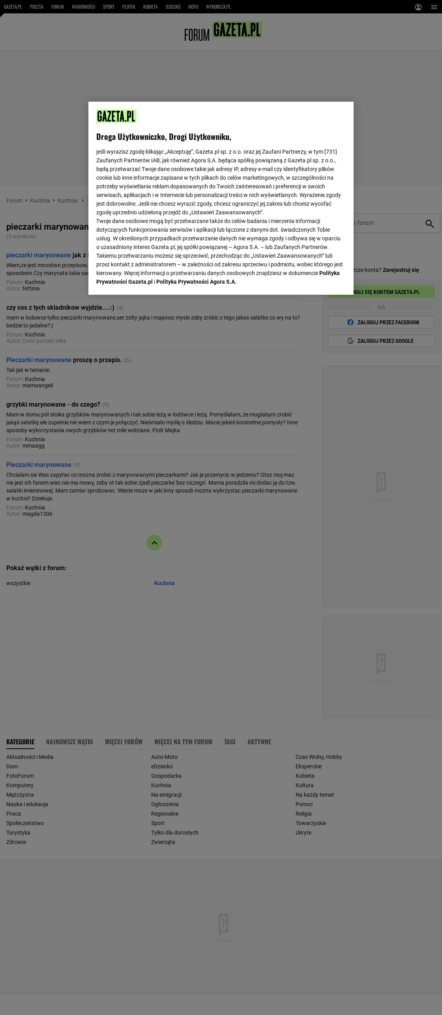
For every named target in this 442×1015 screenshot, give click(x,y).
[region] (221, 197)
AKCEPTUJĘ (319, 279)
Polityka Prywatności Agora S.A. (196, 190)
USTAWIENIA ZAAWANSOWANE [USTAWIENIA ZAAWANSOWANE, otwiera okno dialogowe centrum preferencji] (147, 279)
